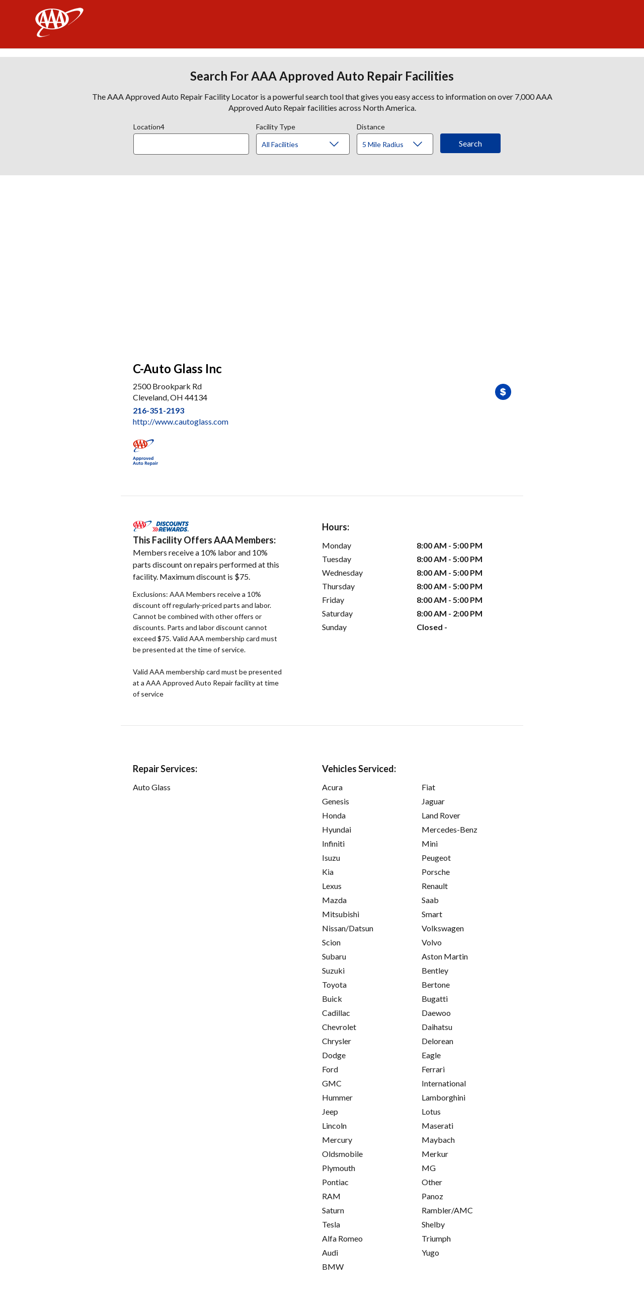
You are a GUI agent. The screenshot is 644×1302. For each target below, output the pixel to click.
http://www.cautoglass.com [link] (180, 421)
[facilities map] (322, 262)
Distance (371, 125)
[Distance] (398, 144)
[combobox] (194, 141)
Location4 (149, 125)
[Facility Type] (311, 144)
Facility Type (275, 125)
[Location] (191, 144)
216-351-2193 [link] (158, 410)
